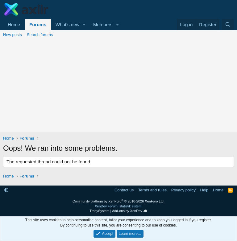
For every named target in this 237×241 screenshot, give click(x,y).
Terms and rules (152, 190)
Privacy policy (183, 190)
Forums (37, 24)
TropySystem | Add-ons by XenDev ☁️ (118, 211)
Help (204, 190)
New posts (12, 34)
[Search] (228, 24)
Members (103, 24)
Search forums (40, 34)
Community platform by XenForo (118, 201)
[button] (84, 24)
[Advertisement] (118, 86)
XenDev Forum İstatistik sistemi (118, 206)
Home (14, 24)
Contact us (124, 190)
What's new (67, 24)
